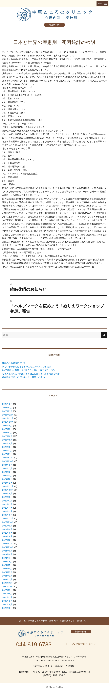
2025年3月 (7, 447)
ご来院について (67, 621)
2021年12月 (8, 543)
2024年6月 (7, 472)
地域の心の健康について (14, 363)
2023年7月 (7, 500)
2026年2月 (7, 407)
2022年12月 (8, 518)
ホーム (22, 621)
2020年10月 (8, 586)
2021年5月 (7, 565)
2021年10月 (8, 547)
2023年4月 (7, 508)
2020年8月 (7, 593)
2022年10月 (8, 522)
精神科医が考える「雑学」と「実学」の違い (23, 377)
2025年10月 (8, 422)
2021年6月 (7, 561)
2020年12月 (8, 583)
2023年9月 (7, 493)
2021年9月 (7, 550)
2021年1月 (7, 579)
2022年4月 (7, 536)
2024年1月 (7, 483)
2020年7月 (7, 597)
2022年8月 (7, 529)
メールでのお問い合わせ (80, 644)
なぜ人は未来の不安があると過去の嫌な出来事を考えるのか (31, 373)
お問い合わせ (83, 621)
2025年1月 (7, 454)
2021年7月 (7, 558)
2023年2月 (7, 511)
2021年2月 (7, 576)
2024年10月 (8, 461)
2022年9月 (7, 525)
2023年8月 (7, 497)
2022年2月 (7, 540)
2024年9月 (7, 465)
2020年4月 (7, 604)
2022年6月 (7, 533)
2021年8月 (7, 554)
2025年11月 (8, 418)
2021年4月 (7, 568)
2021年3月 (7, 572)
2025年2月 (7, 450)
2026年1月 (7, 411)
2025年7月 (7, 432)
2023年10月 (8, 490)
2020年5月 (7, 601)
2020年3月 (7, 608)
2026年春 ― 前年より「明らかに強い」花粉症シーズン (28, 370)
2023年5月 (7, 504)
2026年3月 (7, 404)
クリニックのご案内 (37, 621)
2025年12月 (8, 415)
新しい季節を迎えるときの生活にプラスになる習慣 (26, 366)
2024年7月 (7, 468)
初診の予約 (54, 25)
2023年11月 (8, 486)
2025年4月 (7, 443)
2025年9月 (7, 425)
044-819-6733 (34, 644)
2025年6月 (7, 436)
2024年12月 (8, 457)
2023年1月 (7, 515)
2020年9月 (7, 590)
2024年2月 (7, 479)
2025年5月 (7, 440)
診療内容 (53, 621)
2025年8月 (7, 429)
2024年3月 (7, 475)
